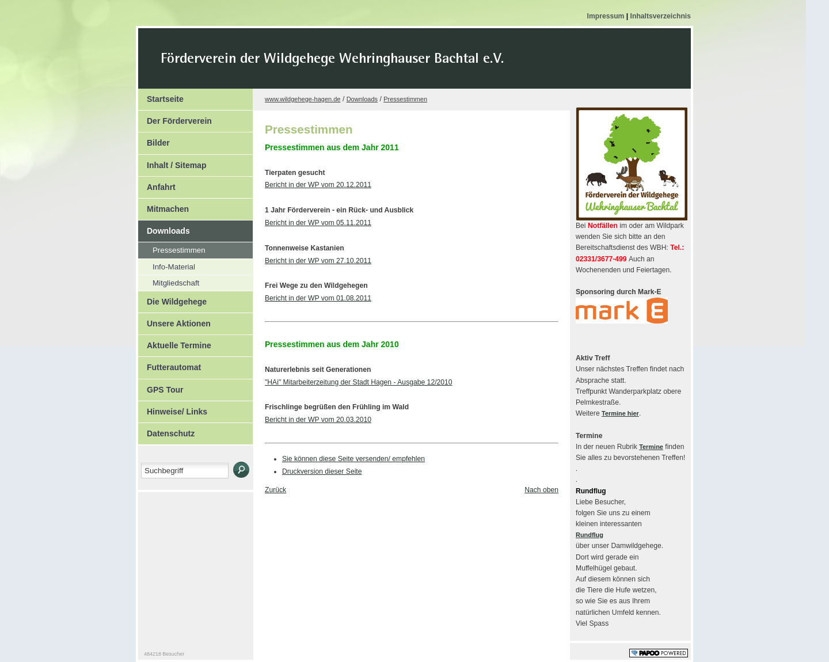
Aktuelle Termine (174, 342)
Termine (651, 446)
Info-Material (166, 265)
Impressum (606, 16)
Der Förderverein (175, 118)
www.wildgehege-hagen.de (302, 99)
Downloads (164, 227)
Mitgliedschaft (168, 281)
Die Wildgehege (172, 298)
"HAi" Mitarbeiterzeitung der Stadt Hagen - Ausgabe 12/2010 (358, 382)
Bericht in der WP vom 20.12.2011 (318, 185)
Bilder (154, 139)
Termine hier (620, 413)
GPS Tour (161, 386)
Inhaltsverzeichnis (660, 16)
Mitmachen (163, 206)
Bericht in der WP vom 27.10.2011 (318, 261)
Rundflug (589, 534)
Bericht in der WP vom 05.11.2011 (318, 223)
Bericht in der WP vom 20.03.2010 (318, 420)
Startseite (161, 96)
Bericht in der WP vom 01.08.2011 (318, 298)
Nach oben (541, 490)
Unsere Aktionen (174, 320)
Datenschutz (166, 430)
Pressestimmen (172, 248)
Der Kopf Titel (430, 66)
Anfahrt (157, 184)
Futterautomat (169, 364)
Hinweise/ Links (172, 408)
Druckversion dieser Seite (322, 471)
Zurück (275, 490)
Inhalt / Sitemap (172, 162)
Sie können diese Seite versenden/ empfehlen (353, 459)
